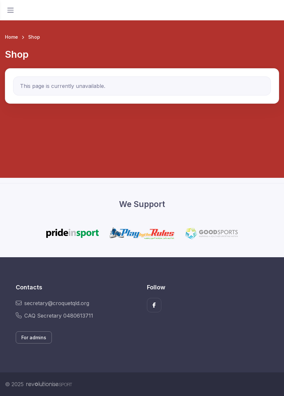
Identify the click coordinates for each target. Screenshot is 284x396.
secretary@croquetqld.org (52, 303)
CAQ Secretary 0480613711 (54, 315)
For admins (33, 337)
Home (11, 37)
